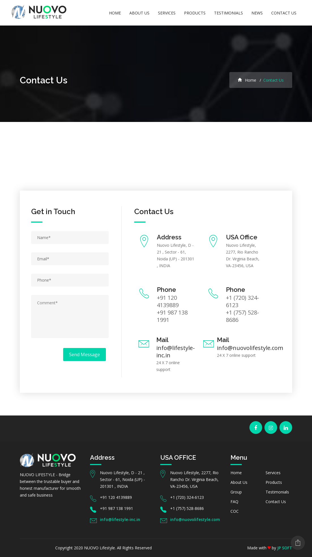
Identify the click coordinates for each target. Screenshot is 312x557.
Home (115, 13)
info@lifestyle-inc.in (175, 351)
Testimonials (228, 13)
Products (195, 13)
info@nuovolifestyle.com (250, 348)
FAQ (234, 501)
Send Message (84, 354)
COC (234, 511)
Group (236, 492)
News (257, 13)
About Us (139, 13)
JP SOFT (284, 547)
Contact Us (283, 13)
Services (167, 13)
